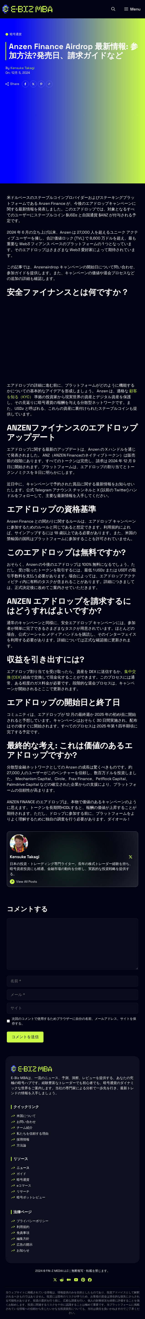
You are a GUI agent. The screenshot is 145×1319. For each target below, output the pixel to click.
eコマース (24, 1185)
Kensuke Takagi (22, 68)
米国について (26, 1116)
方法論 (21, 1145)
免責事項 (23, 1233)
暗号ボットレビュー (31, 1197)
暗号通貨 (16, 34)
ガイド (21, 1174)
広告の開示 (25, 1244)
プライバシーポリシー (32, 1221)
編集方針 (23, 1239)
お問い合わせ (26, 1122)
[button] (113, 9)
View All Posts (26, 881)
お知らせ (23, 1250)
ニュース (23, 1168)
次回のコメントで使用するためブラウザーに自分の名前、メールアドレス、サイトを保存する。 (74, 1021)
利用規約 (23, 1227)
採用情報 (23, 1139)
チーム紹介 (25, 1128)
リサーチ (23, 1191)
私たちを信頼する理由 (32, 1133)
